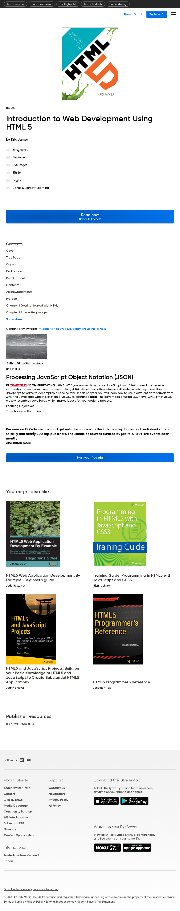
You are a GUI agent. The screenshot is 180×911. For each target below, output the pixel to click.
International (15, 847)
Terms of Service (14, 901)
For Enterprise (15, 4)
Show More (14, 319)
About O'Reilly (16, 780)
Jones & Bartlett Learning (31, 188)
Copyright (13, 264)
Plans (127, 14)
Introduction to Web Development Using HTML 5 (72, 329)
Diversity (10, 829)
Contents (12, 285)
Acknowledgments (19, 291)
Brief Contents (16, 278)
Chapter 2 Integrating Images (27, 312)
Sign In (138, 14)
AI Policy (55, 806)
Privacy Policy (58, 800)
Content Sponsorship (19, 835)
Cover (10, 250)
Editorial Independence (60, 901)
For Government (42, 4)
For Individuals (93, 4)
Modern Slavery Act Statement (96, 901)
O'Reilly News (13, 800)
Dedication (14, 271)
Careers (9, 794)
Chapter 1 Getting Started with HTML (32, 305)
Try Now (156, 14)
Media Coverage (16, 806)
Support (56, 780)
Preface (11, 298)
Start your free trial (90, 458)
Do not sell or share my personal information (31, 889)
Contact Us (57, 788)
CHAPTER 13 (18, 385)
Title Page (13, 257)
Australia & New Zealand (21, 855)
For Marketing (118, 4)
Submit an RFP (14, 823)
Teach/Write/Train (17, 788)
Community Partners (18, 811)
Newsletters (57, 794)
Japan (8, 861)
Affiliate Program (16, 817)
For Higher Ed (68, 4)
